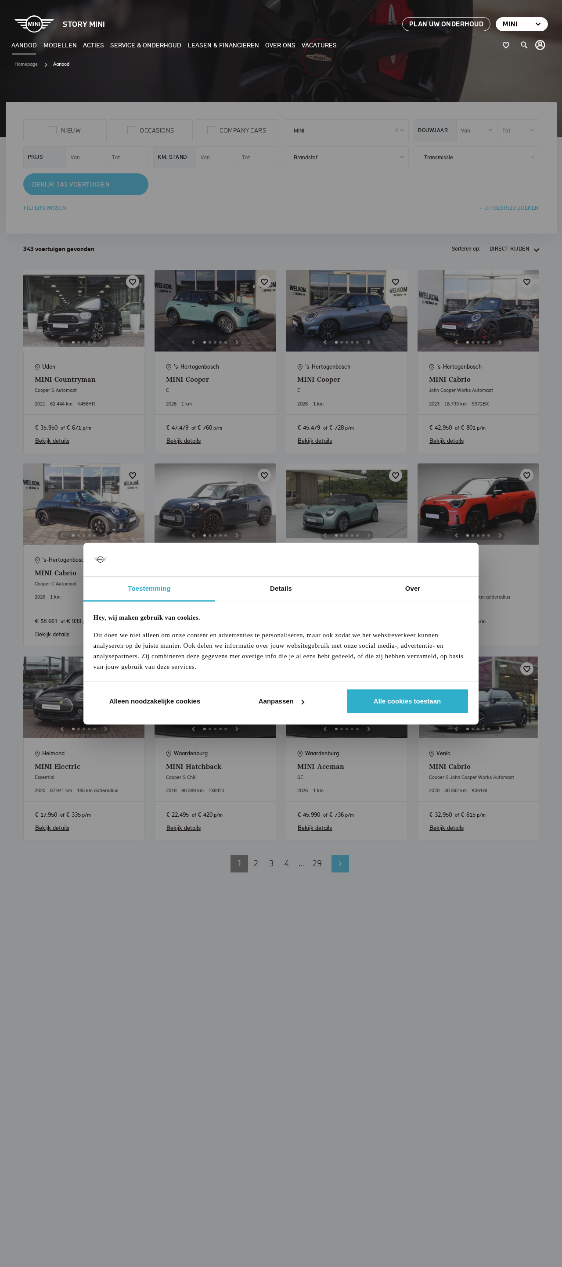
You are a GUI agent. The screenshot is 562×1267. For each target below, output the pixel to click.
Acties (93, 45)
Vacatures (319, 45)
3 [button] (271, 863)
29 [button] (317, 863)
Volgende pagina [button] (340, 863)
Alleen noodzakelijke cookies (155, 701)
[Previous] (61, 342)
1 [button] (239, 863)
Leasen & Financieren (223, 45)
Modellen (60, 45)
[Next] (105, 342)
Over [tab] (413, 588)
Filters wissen (45, 208)
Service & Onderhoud (145, 45)
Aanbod (24, 45)
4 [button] (286, 863)
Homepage (26, 64)
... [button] (302, 863)
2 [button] (256, 863)
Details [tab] (281, 588)
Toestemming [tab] (149, 588)
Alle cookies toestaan (407, 701)
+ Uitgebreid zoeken (509, 208)
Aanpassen (281, 701)
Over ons (280, 45)
